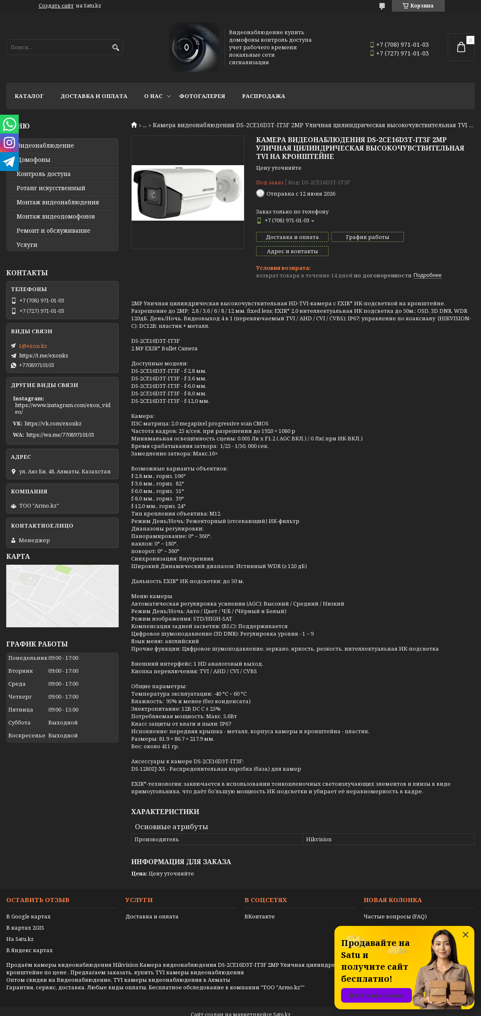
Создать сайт (56, 6)
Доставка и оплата (93, 96)
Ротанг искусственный (51, 188)
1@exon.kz (33, 345)
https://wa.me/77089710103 (60, 434)
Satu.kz (282, 1000)
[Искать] (115, 47)
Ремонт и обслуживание (53, 230)
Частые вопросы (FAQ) (395, 902)
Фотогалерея (202, 96)
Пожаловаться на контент (262, 1007)
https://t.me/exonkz (43, 355)
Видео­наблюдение (45, 145)
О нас (153, 96)
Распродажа (263, 96)
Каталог (29, 96)
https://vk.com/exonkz (53, 423)
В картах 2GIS (25, 913)
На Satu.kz (20, 924)
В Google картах (28, 902)
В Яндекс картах (29, 936)
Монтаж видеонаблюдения (58, 202)
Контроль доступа (44, 174)
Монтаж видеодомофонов (56, 216)
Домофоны (33, 159)
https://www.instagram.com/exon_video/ (62, 408)
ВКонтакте (259, 902)
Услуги (27, 245)
